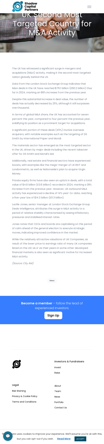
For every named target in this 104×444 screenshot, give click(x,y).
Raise (57, 372)
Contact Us (60, 407)
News (52, 280)
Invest (57, 367)
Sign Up (53, 315)
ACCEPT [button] (80, 438)
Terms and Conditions (24, 401)
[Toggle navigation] (89, 7)
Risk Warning (19, 390)
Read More (64, 438)
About (57, 385)
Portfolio (59, 402)
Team (57, 391)
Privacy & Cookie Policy (24, 396)
